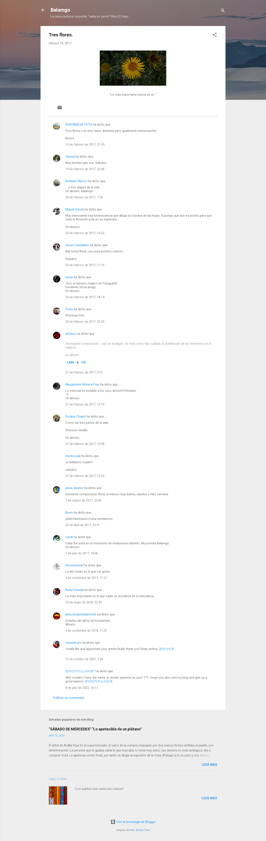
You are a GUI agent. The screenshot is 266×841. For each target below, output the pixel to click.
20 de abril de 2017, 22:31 (82, 525)
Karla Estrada (74, 590)
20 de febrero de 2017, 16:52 (84, 233)
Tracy (69, 309)
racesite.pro (73, 643)
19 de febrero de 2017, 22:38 (84, 169)
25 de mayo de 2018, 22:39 (83, 602)
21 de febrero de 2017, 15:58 (84, 444)
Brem (69, 512)
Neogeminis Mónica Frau (82, 384)
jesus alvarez (74, 488)
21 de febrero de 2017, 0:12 (84, 372)
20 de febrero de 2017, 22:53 (84, 322)
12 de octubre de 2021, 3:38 (84, 659)
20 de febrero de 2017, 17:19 (84, 265)
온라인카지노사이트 (99, 681)
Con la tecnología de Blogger (133, 822)
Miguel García (74, 209)
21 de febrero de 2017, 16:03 (84, 476)
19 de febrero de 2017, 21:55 (84, 144)
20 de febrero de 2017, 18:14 (84, 297)
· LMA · (70, 362)
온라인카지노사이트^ (80, 671)
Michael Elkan (143, 830)
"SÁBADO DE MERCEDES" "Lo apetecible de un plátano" (95, 729)
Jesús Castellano (77, 245)
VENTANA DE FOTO (78, 124)
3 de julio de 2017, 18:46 (81, 553)
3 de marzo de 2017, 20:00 (83, 500)
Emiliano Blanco (76, 181)
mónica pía (72, 456)
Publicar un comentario (69, 698)
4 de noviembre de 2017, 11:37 (86, 578)
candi (69, 537)
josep (69, 277)
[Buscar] (222, 11)
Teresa (70, 156)
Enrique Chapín (75, 416)
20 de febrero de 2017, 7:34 (84, 197)
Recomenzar (74, 565)
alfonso (70, 334)
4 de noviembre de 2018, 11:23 (86, 630)
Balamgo (60, 10)
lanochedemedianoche (80, 614)
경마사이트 (166, 649)
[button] (214, 35)
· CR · (83, 362)
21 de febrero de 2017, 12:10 (84, 404)
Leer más (209, 765)
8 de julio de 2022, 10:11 (81, 688)
